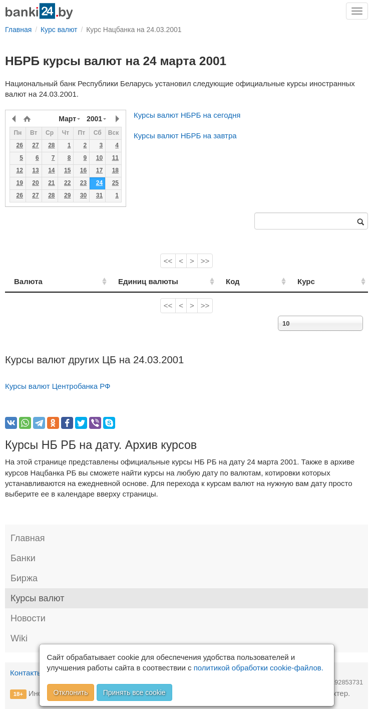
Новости (28, 618)
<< (168, 261)
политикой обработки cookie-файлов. (258, 667)
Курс (318, 281)
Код (256, 281)
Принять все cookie (134, 692)
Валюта (28, 281)
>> (205, 261)
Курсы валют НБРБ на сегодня (187, 115)
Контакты (26, 672)
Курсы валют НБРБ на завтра (185, 135)
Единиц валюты (132, 281)
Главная (28, 538)
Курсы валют (37, 598)
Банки (23, 558)
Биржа (24, 578)
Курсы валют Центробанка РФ (58, 386)
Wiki (19, 638)
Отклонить (71, 692)
